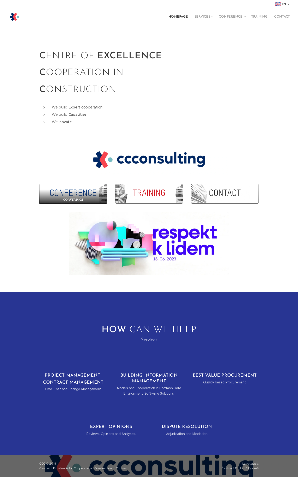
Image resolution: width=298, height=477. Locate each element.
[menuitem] (183, 17)
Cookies (121, 468)
